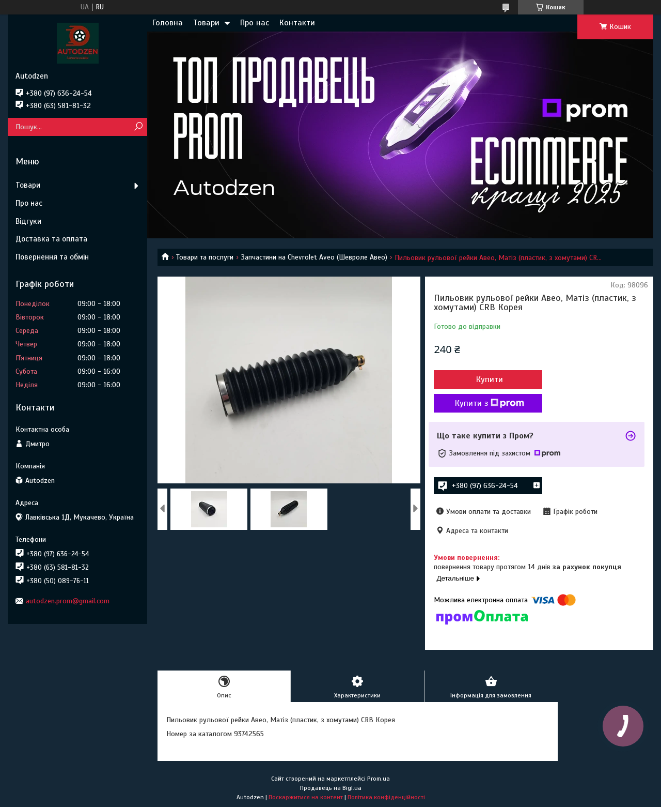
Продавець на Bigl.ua (330, 787)
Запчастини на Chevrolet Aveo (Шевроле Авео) (314, 257)
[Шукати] (138, 127)
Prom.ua (378, 778)
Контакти (297, 23)
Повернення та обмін (52, 257)
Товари (206, 23)
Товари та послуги (204, 257)
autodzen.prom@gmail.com (67, 601)
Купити (489, 379)
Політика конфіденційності (386, 797)
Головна (167, 23)
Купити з (489, 403)
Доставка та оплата (51, 238)
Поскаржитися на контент (306, 797)
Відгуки (28, 221)
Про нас (254, 23)
